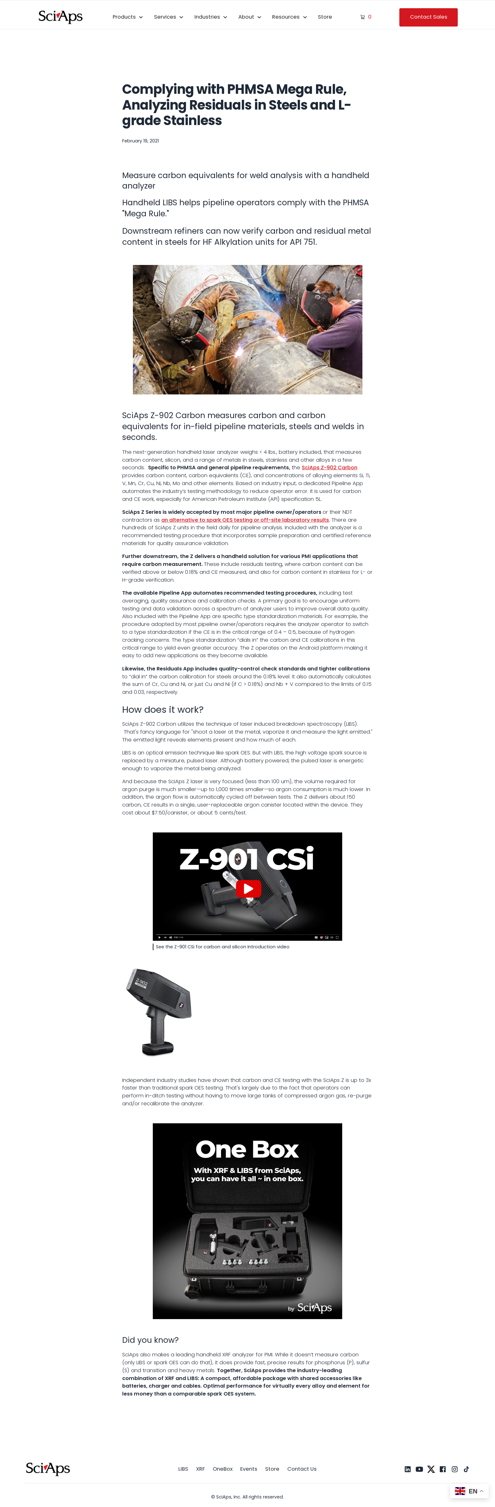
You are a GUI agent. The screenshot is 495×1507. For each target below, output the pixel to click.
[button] (128, 17)
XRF (200, 1469)
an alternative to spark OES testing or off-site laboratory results (245, 520)
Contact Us (302, 1469)
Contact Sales (428, 17)
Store (325, 17)
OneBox (223, 1469)
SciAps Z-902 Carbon (329, 467)
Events (248, 1469)
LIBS (183, 1469)
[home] (61, 17)
